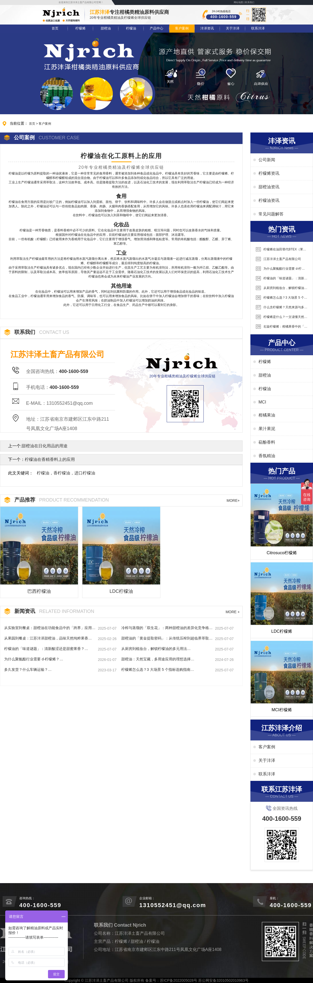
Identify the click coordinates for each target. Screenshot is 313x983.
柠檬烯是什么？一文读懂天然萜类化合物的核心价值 (281, 317)
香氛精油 (266, 456)
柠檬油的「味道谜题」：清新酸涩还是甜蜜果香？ (281, 278)
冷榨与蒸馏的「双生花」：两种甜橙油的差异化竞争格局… (165, 628)
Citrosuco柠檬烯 (282, 553)
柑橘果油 (266, 415)
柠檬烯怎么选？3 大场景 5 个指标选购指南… (157, 669)
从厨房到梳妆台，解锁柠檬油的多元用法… (156, 649)
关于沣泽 (232, 28)
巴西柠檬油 (39, 591)
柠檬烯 (80, 28)
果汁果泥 (266, 428)
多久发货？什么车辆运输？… (28, 669)
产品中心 (156, 28)
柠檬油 (131, 28)
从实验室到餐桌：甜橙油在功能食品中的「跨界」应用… (49, 628)
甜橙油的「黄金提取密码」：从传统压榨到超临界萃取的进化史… (167, 638)
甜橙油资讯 (268, 187)
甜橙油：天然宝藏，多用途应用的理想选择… (157, 659)
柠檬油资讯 (268, 200)
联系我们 (249, 2)
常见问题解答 (271, 214)
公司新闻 (266, 160)
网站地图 (238, 2)
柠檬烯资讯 (268, 173)
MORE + (233, 612)
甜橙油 (106, 28)
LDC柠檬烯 (281, 631)
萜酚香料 (266, 442)
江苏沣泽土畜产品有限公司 (278, 259)
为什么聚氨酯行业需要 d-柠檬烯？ (280, 269)
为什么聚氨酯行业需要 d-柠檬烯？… (33, 659)
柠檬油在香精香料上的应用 (50, 459)
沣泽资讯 (207, 28)
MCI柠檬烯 (282, 710)
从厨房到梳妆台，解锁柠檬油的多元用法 (281, 288)
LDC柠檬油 (121, 591)
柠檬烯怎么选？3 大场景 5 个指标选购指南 (281, 297)
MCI (262, 402)
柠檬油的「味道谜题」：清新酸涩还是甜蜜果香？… (46, 649)
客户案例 (182, 28)
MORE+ (233, 500)
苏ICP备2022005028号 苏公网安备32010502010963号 (204, 980)
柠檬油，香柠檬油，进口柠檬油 (66, 473)
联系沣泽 (258, 28)
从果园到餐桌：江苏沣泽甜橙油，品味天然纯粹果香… (48, 638)
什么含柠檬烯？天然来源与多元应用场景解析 (281, 307)
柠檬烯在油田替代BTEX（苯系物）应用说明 (281, 249)
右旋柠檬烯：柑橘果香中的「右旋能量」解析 (281, 326)
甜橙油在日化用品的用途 (45, 446)
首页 (55, 28)
